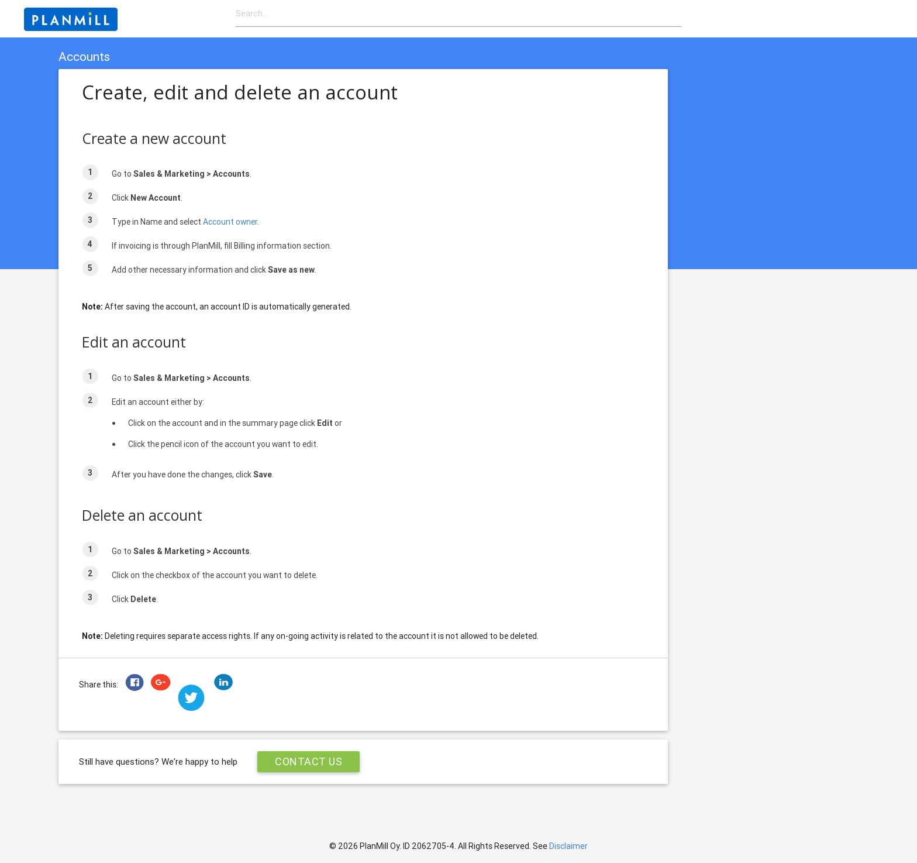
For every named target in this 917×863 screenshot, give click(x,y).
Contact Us (308, 761)
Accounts (84, 56)
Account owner (230, 221)
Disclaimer (568, 846)
